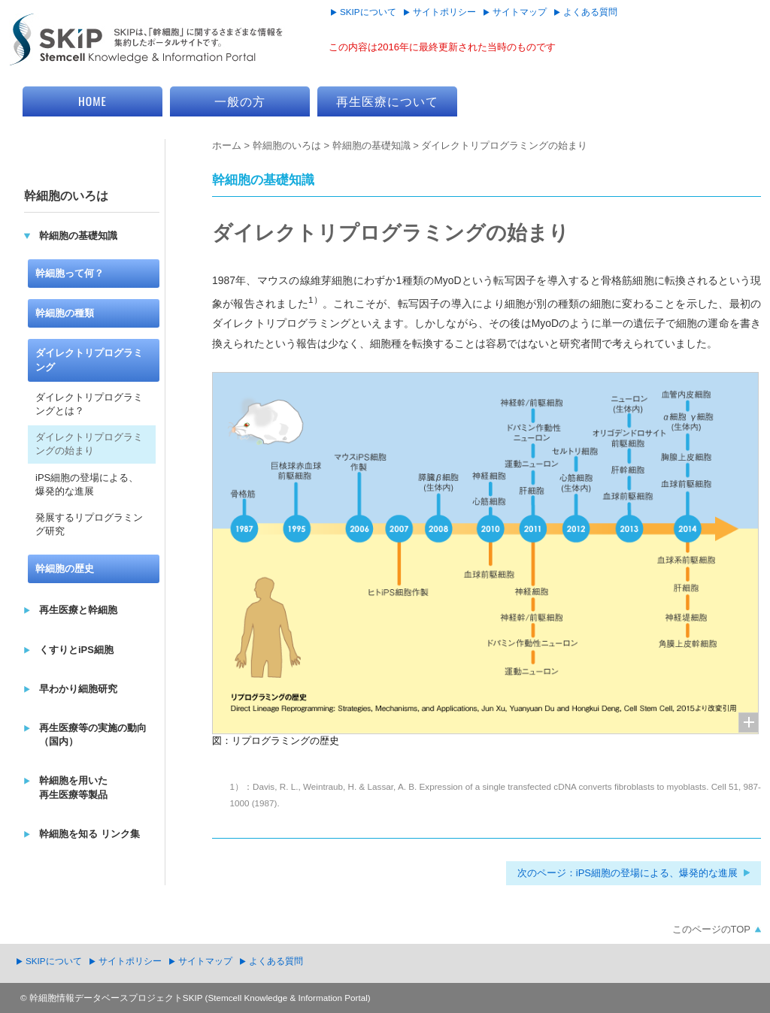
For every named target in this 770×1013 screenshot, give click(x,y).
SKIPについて (368, 12)
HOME (92, 101)
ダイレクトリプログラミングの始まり (89, 443)
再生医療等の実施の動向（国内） (93, 734)
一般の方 (239, 101)
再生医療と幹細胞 (78, 609)
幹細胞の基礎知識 (371, 145)
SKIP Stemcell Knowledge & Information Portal (147, 40)
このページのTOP (711, 929)
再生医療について (387, 101)
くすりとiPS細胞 (76, 649)
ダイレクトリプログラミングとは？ (89, 404)
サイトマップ (520, 12)
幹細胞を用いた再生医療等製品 (73, 787)
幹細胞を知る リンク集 (89, 833)
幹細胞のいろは (287, 145)
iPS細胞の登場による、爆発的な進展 (86, 484)
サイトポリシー (444, 12)
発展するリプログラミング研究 (89, 524)
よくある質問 (590, 12)
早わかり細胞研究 (78, 688)
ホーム (226, 145)
